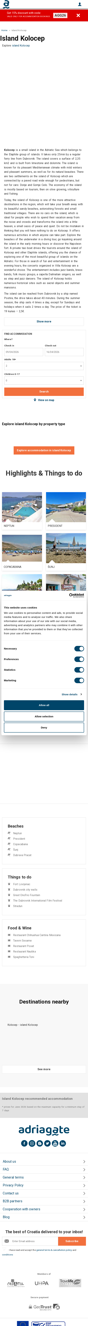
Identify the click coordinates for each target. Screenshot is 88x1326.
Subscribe (71, 1241)
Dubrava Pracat (22, 855)
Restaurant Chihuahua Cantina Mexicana (37, 935)
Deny (44, 727)
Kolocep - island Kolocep (23, 1024)
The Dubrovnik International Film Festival (37, 900)
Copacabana (20, 844)
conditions (7, 1254)
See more (44, 1069)
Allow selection (44, 716)
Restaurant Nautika (24, 951)
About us (9, 1161)
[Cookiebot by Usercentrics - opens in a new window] (69, 595)
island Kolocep (21, 45)
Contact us (11, 1193)
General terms (13, 1177)
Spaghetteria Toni (23, 957)
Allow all (44, 705)
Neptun (17, 833)
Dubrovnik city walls (25, 889)
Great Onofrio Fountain (26, 895)
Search (44, 391)
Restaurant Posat (23, 946)
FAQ (6, 1169)
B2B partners (12, 1201)
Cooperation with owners (21, 1209)
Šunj (15, 849)
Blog (6, 1217)
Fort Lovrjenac (21, 884)
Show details (70, 694)
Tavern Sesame (22, 940)
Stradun (17, 906)
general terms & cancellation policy (54, 1250)
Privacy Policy (13, 1185)
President (19, 838)
